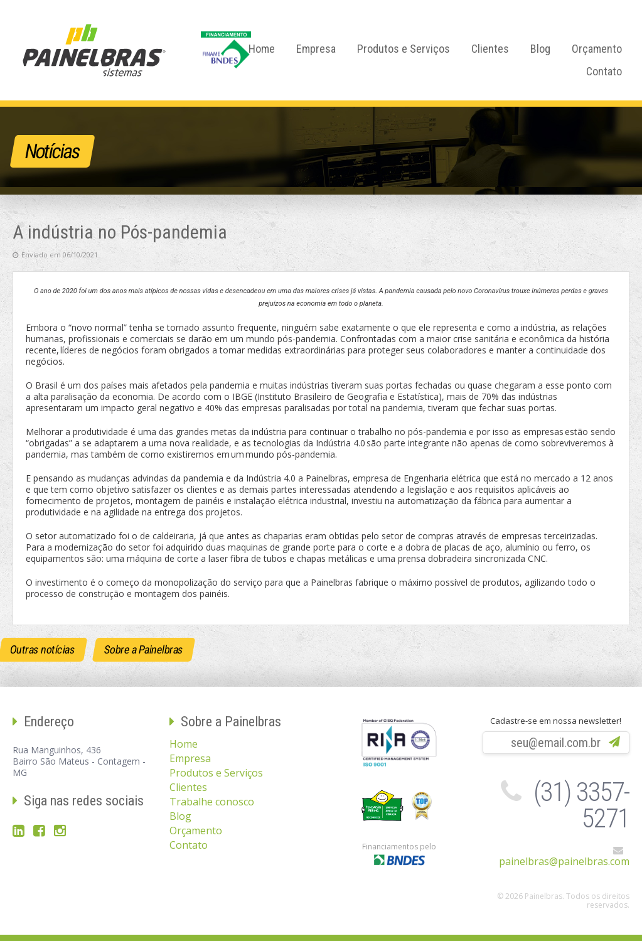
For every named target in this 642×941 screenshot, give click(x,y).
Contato (604, 71)
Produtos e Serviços (403, 48)
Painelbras (94, 50)
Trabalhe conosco (211, 802)
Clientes (490, 48)
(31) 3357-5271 (581, 805)
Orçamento (597, 48)
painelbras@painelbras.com (564, 861)
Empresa (316, 48)
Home (262, 48)
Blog (540, 48)
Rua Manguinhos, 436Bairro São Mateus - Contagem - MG (79, 761)
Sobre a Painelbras (144, 649)
